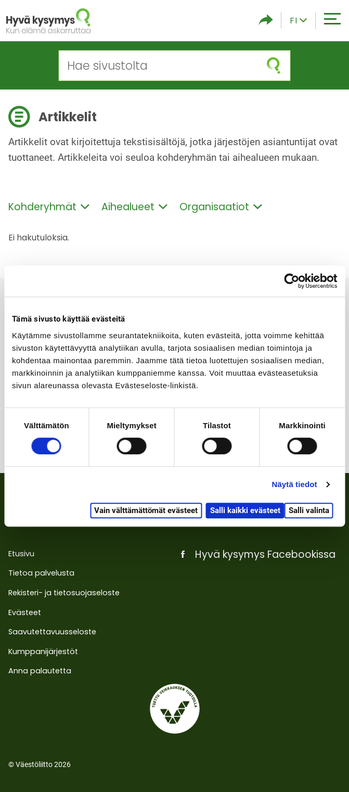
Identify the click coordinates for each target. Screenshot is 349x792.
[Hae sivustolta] (158, 65)
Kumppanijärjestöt (43, 651)
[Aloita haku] (273, 65)
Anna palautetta (39, 671)
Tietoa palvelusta (41, 573)
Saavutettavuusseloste (52, 632)
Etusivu (21, 553)
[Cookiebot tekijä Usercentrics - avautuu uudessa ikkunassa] (291, 281)
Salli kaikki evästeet (245, 510)
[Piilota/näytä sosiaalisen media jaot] (265, 20)
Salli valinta (309, 510)
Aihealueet (134, 206)
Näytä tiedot (294, 484)
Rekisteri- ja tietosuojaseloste (64, 592)
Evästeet (24, 612)
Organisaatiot (220, 206)
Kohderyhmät (48, 206)
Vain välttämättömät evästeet (146, 510)
